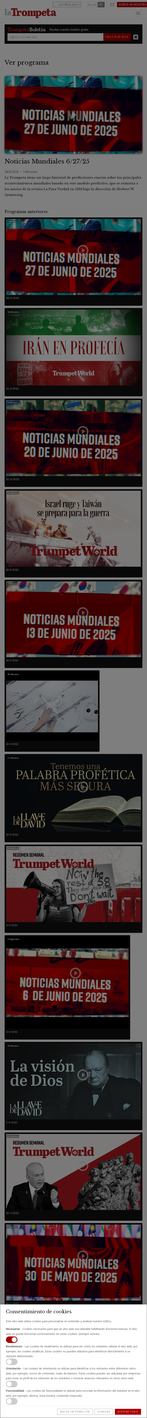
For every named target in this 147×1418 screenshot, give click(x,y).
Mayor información (75, 1411)
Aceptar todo (128, 1411)
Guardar (103, 1411)
